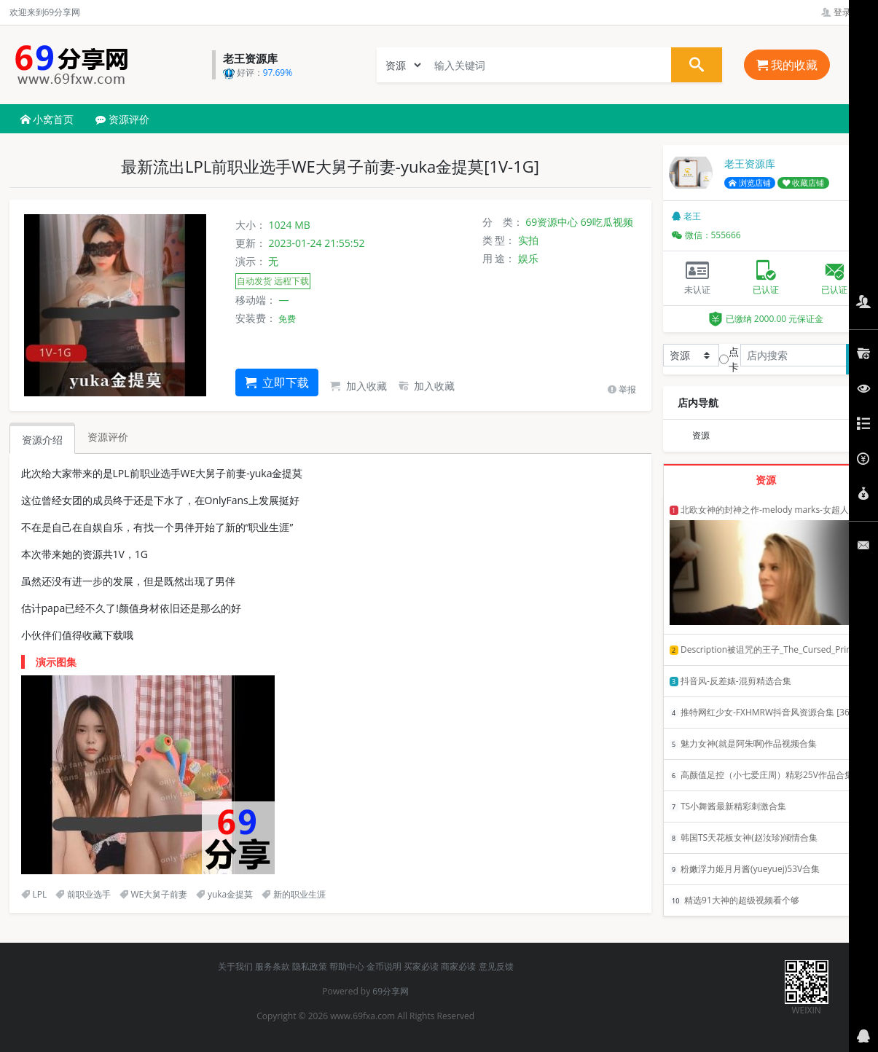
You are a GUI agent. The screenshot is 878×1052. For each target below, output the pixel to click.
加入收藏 (358, 386)
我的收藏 (787, 65)
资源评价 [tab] (107, 437)
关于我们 (235, 966)
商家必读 (458, 966)
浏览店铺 (750, 183)
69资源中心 (551, 222)
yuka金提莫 (224, 894)
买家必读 (421, 966)
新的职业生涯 (294, 894)
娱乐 (528, 258)
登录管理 (845, 12)
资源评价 (122, 119)
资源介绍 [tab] (42, 440)
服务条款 (272, 966)
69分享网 (390, 991)
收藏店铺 (804, 183)
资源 (701, 435)
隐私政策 (309, 966)
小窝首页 (47, 119)
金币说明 (384, 966)
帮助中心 (346, 966)
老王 (686, 216)
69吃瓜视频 (607, 222)
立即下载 (277, 382)
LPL (34, 894)
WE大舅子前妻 (153, 894)
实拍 (528, 240)
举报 (622, 389)
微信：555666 (706, 235)
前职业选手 (83, 894)
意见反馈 (496, 966)
